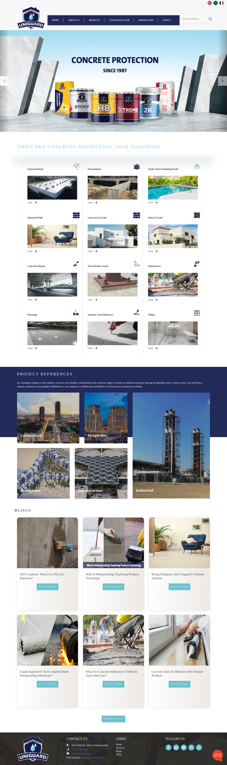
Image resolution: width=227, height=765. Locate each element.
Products (94, 20)
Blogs (119, 751)
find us (167, 20)
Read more (47, 586)
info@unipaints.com (81, 753)
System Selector (119, 20)
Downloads (146, 20)
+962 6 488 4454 (80, 749)
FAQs (118, 754)
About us (74, 20)
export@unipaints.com (93, 757)
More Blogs (113, 719)
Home (55, 20)
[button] (4, 81)
